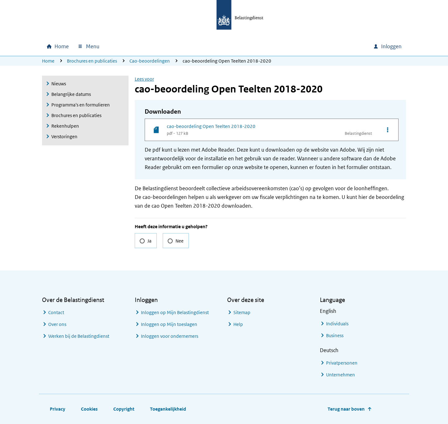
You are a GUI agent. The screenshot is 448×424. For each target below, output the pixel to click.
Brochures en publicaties (92, 61)
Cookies (89, 409)
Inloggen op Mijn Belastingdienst (175, 312)
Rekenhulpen (65, 126)
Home (48, 61)
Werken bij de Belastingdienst (78, 336)
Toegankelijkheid (168, 409)
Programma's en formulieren (80, 105)
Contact (56, 312)
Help (238, 324)
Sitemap (241, 312)
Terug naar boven (346, 409)
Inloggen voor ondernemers (169, 336)
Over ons (57, 324)
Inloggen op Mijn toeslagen (169, 324)
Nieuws (58, 84)
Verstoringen (64, 136)
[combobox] (315, 46)
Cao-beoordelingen (149, 61)
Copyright (123, 409)
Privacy (57, 409)
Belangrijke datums (71, 94)
